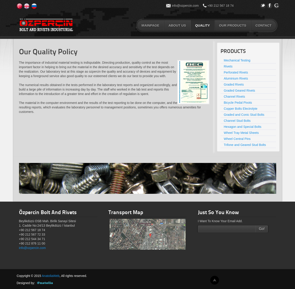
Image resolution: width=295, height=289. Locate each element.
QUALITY (202, 25)
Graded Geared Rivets (239, 90)
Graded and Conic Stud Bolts (244, 114)
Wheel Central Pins (237, 139)
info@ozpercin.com (185, 5)
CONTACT (263, 25)
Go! (262, 229)
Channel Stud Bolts (237, 120)
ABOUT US (177, 25)
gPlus (276, 5)
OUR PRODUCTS (232, 25)
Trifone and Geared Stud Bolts (245, 145)
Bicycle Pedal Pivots (238, 102)
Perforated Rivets (236, 72)
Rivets (228, 66)
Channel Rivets (234, 96)
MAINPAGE (150, 25)
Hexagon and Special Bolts (242, 127)
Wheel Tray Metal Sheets (241, 133)
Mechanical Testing (237, 60)
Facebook (270, 5)
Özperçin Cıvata (46, 25)
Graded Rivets (234, 84)
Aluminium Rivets (236, 78)
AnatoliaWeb (50, 276)
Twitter (263, 5)
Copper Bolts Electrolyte (240, 108)
